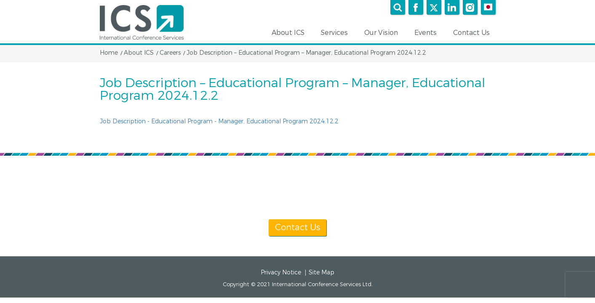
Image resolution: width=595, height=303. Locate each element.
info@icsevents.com (406, 196)
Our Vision (384, 33)
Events (428, 33)
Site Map (321, 273)
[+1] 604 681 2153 (318, 196)
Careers (170, 53)
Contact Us (474, 33)
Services (337, 33)
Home (109, 53)
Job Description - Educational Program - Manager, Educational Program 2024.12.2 (219, 121)
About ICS (291, 33)
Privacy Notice (281, 273)
